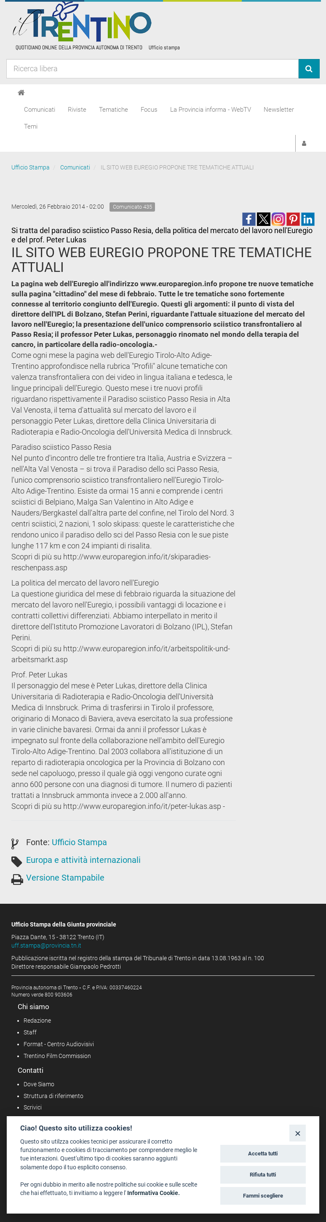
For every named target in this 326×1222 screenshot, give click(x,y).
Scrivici (33, 1107)
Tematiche (113, 109)
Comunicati (39, 109)
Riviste (77, 109)
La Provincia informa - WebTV (210, 109)
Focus (149, 109)
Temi (30, 126)
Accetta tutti (263, 1153)
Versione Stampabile (65, 878)
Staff (30, 1032)
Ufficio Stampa (30, 167)
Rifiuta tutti (263, 1174)
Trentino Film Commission (57, 1056)
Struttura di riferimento (53, 1096)
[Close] (297, 1133)
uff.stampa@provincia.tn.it (46, 945)
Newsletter (279, 109)
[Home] (21, 92)
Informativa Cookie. (153, 1193)
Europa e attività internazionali (83, 860)
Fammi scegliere (263, 1195)
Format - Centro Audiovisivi (59, 1044)
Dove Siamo (39, 1084)
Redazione (37, 1020)
